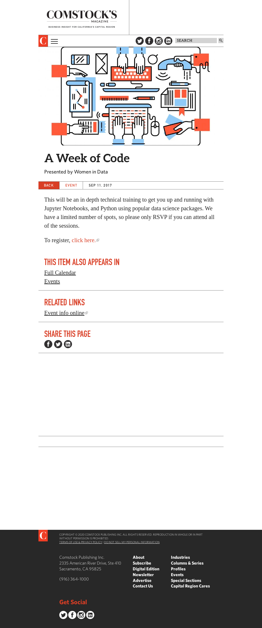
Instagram (159, 41)
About (138, 557)
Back (49, 185)
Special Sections (186, 580)
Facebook (149, 41)
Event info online (64, 313)
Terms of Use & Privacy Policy (80, 542)
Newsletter (143, 574)
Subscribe (142, 563)
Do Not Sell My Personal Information (132, 542)
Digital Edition (146, 568)
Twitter (140, 41)
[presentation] (43, 41)
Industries (180, 557)
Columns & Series (187, 563)
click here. (84, 240)
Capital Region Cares (190, 585)
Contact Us (143, 585)
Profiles (178, 568)
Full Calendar (60, 272)
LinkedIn (168, 41)
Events (52, 281)
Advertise (142, 580)
